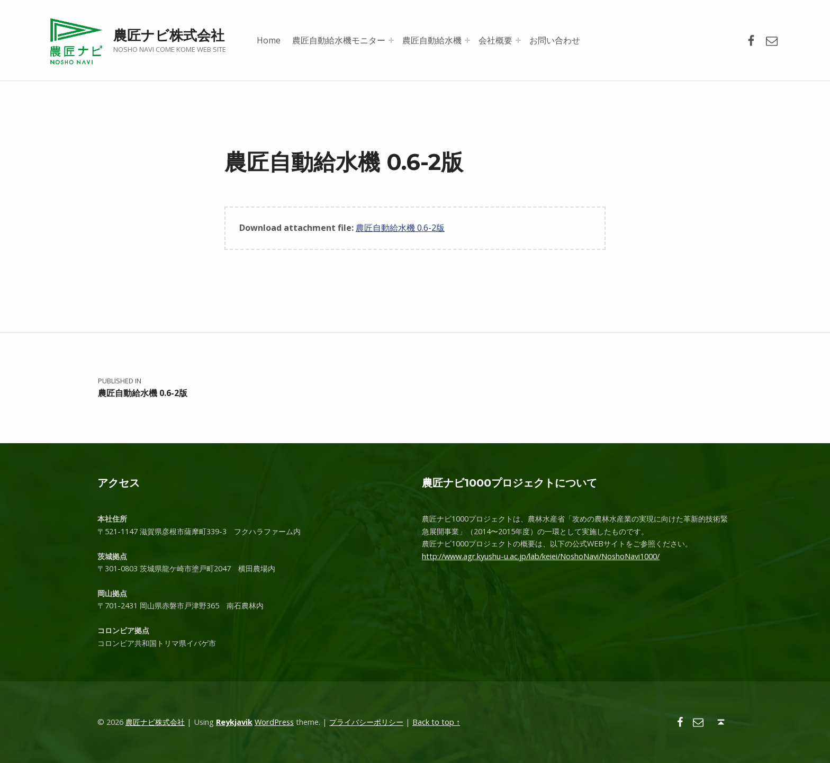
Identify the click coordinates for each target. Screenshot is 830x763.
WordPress (274, 722)
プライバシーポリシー (366, 722)
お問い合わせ (554, 40)
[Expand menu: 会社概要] (518, 40)
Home (269, 40)
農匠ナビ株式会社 (168, 35)
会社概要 (495, 40)
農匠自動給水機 (432, 40)
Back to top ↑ (436, 722)
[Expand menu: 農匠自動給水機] (467, 40)
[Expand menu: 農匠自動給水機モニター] (391, 40)
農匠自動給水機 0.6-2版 (400, 228)
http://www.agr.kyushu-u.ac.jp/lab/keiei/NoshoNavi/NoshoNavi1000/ (541, 556)
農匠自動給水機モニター (338, 40)
